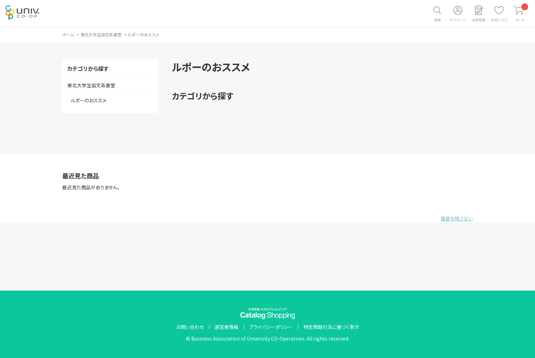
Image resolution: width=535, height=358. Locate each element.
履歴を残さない (457, 218)
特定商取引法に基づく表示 (331, 326)
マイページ (458, 19)
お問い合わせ (190, 326)
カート (522, 12)
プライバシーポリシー (271, 326)
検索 (437, 19)
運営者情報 (226, 326)
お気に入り (499, 19)
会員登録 (478, 19)
